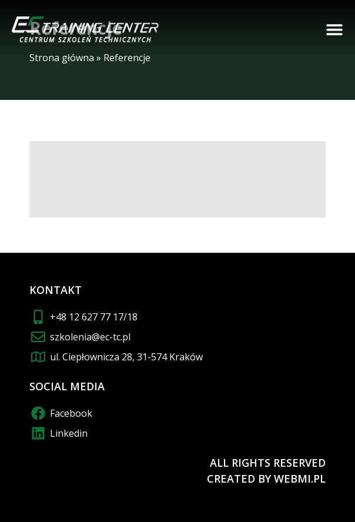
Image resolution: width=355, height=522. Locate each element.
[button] (334, 29)
